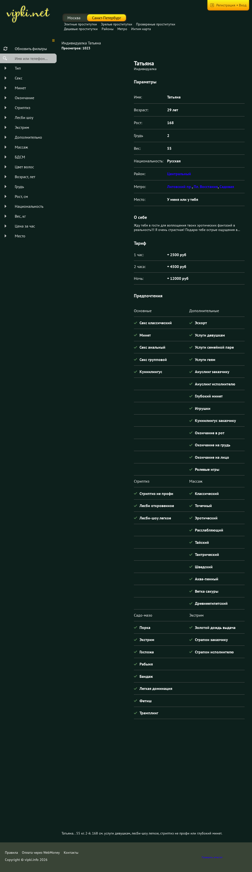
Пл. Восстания (206, 186)
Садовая (227, 186)
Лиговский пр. (179, 186)
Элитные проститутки (80, 24)
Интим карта (141, 29)
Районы (107, 29)
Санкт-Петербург (106, 17)
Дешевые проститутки (81, 29)
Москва (73, 17)
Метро (122, 29)
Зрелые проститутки (116, 24)
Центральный (179, 173)
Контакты (71, 852)
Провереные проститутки (155, 24)
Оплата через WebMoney (41, 852)
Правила (11, 852)
